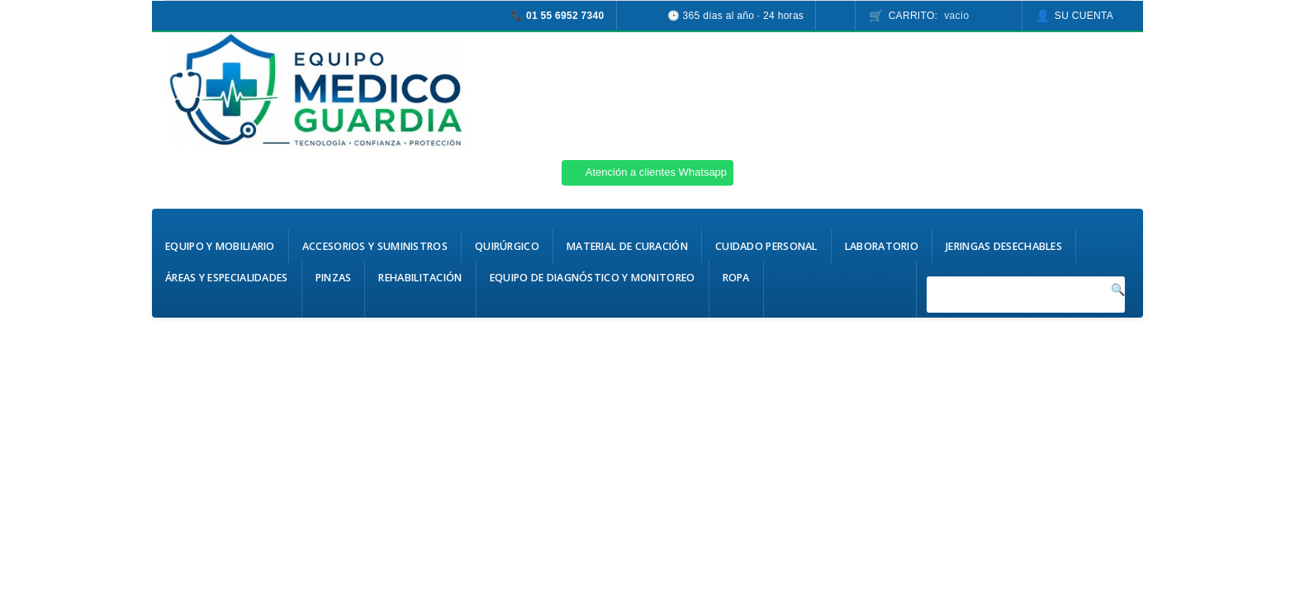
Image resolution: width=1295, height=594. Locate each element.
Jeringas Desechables (1004, 246)
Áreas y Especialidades (226, 278)
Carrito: (929, 15)
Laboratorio (881, 246)
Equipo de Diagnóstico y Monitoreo (592, 278)
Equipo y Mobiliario (220, 246)
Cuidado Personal (766, 246)
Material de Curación (627, 246)
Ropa (736, 278)
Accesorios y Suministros (375, 246)
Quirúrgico (507, 246)
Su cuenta (1084, 15)
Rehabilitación (420, 278)
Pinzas (333, 278)
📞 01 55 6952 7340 (557, 15)
